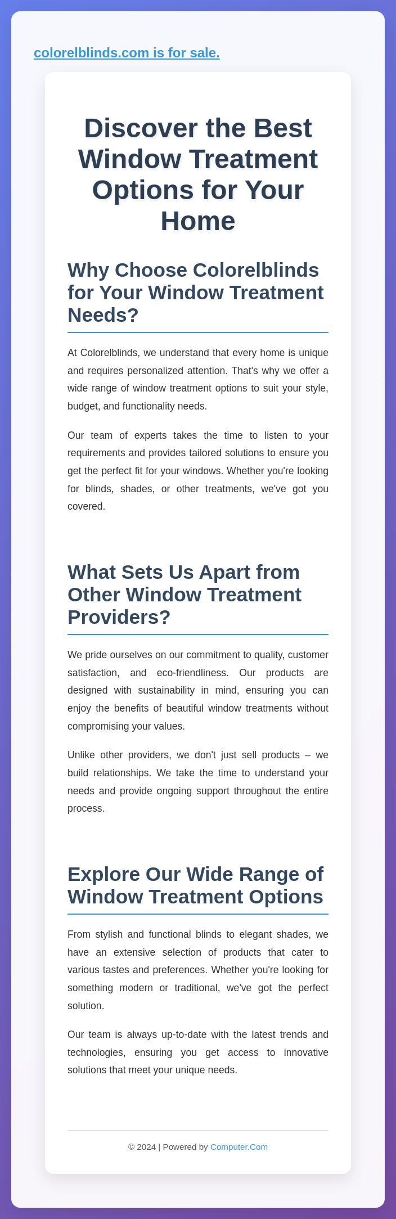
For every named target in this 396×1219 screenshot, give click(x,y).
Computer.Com (239, 1146)
